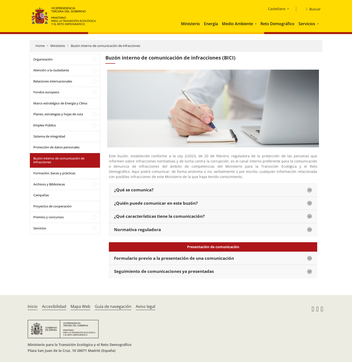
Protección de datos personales (56, 147)
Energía (211, 23)
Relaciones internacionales (52, 81)
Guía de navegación (113, 306)
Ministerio (190, 23)
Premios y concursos (48, 217)
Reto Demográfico (277, 23)
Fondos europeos (46, 92)
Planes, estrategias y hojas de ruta (58, 114)
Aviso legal (145, 306)
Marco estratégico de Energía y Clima (60, 103)
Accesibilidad (54, 306)
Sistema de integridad (49, 136)
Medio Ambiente (237, 23)
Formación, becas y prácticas (54, 173)
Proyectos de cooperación (52, 206)
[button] (256, 23)
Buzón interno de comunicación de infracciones (105, 45)
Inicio (33, 306)
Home (40, 45)
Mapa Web (80, 306)
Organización (43, 59)
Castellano (276, 8)
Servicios (306, 23)
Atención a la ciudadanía (51, 70)
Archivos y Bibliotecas (49, 184)
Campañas (41, 195)
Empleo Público (44, 125)
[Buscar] (311, 9)
